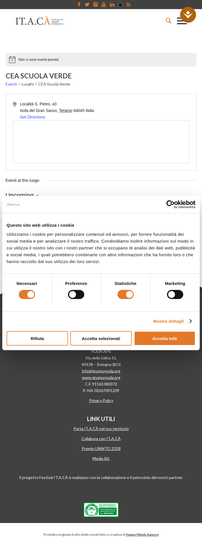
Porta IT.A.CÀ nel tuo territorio (101, 428)
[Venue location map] (101, 141)
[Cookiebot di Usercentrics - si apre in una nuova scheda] (170, 204)
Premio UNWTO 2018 (101, 448)
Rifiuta (37, 338)
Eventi (11, 84)
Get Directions (32, 117)
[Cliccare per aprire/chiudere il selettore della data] (22, 195)
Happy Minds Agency (142, 534)
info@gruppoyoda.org (101, 370)
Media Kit (101, 458)
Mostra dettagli (168, 321)
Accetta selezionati (101, 338)
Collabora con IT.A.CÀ (101, 438)
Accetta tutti (164, 338)
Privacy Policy (101, 400)
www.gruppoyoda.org (101, 377)
